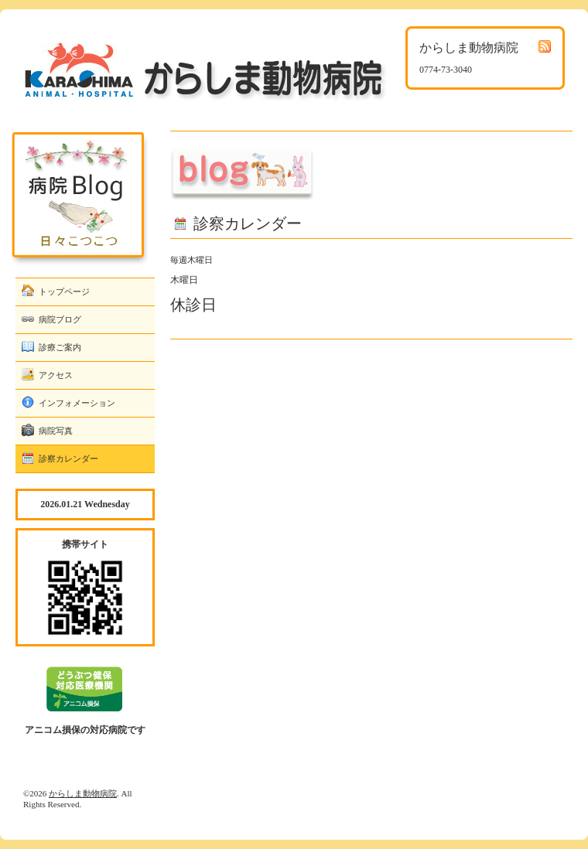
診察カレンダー (68, 458)
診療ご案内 (60, 347)
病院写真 (56, 430)
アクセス (56, 375)
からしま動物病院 (83, 793)
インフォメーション (77, 402)
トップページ (64, 291)
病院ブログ (60, 319)
